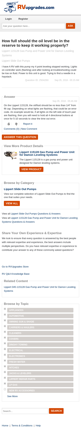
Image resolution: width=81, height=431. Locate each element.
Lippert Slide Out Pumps (20, 189)
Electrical (16, 350)
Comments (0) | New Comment (20, 128)
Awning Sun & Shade (21, 321)
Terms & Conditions (21, 425)
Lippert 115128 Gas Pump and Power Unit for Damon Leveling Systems (47, 153)
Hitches (14, 367)
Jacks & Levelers (20, 373)
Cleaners (15, 333)
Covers (14, 339)
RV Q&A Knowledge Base (15, 273)
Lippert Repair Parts (22, 379)
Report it (27, 124)
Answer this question (20, 137)
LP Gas (13, 385)
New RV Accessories (22, 390)
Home (5, 425)
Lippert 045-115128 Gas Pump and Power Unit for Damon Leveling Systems (40, 289)
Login (8, 18)
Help (38, 425)
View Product (31, 169)
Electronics (17, 356)
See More (12, 396)
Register (23, 18)
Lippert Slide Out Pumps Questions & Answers (35, 213)
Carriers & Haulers (21, 327)
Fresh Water (17, 362)
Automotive (16, 316)
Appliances (16, 310)
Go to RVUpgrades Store (15, 266)
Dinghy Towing (18, 344)
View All (12, 203)
